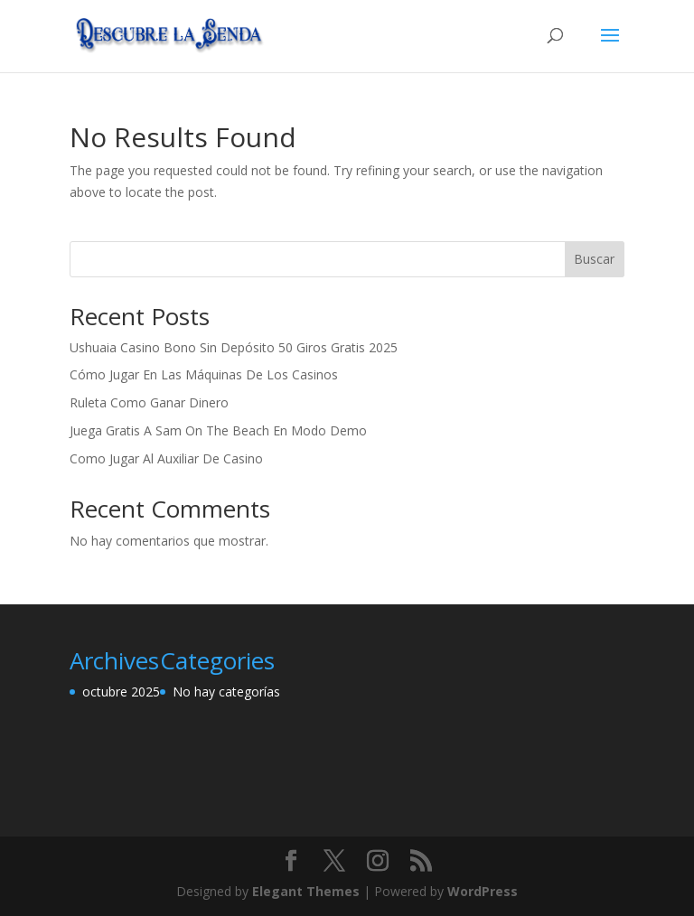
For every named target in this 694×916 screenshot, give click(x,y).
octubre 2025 (121, 691)
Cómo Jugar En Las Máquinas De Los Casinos (204, 374)
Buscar (594, 258)
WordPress (482, 891)
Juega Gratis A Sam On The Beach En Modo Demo (218, 430)
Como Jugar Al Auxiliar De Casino (166, 458)
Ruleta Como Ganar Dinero (149, 402)
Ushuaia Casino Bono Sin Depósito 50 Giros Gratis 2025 (234, 347)
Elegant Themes (306, 891)
